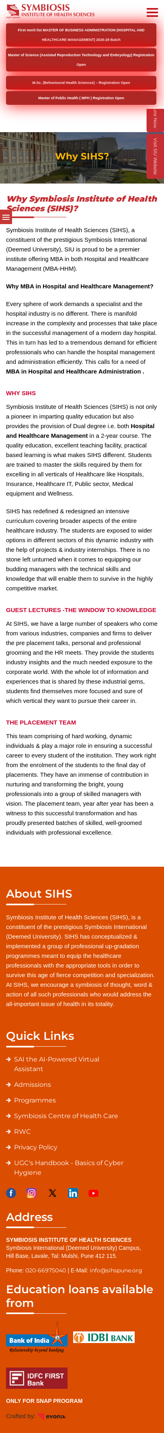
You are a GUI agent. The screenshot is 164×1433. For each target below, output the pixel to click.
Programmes (35, 1100)
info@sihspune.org (116, 1270)
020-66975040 (45, 1270)
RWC (22, 1131)
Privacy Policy (35, 1147)
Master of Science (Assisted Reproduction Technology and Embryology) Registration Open (81, 60)
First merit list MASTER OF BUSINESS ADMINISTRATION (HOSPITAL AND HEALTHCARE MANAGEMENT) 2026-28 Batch (81, 35)
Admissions (32, 1084)
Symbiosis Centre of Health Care (66, 1116)
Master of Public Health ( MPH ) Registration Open (81, 98)
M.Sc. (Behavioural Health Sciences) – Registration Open (81, 83)
